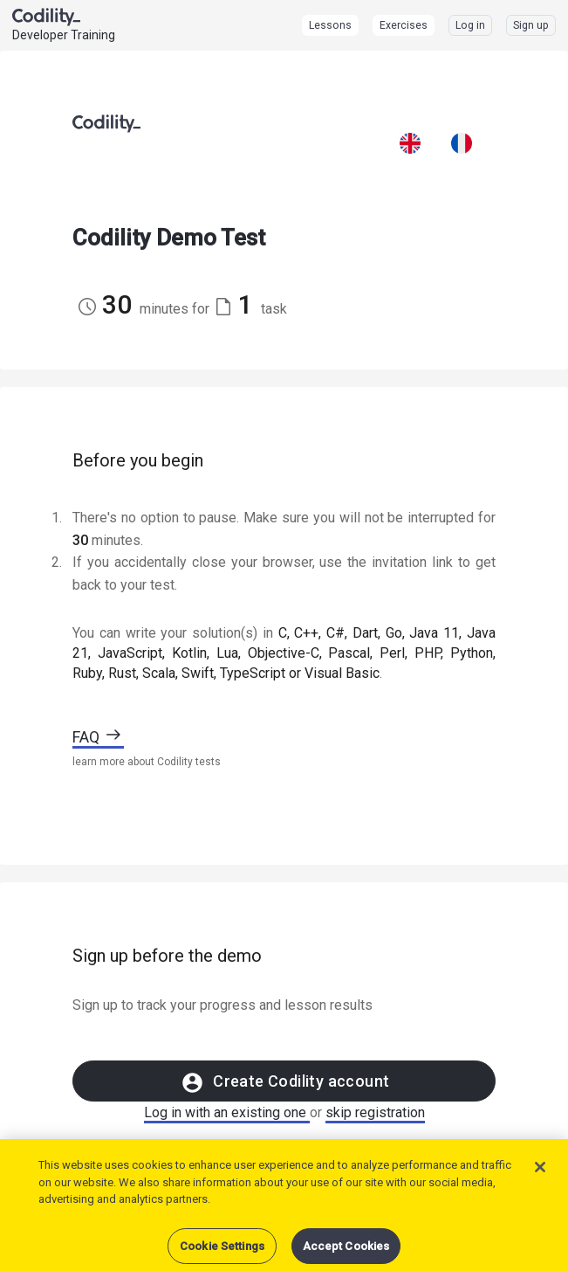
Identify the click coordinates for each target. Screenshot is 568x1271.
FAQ (98, 737)
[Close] (540, 1176)
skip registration (375, 1112)
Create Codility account (284, 1083)
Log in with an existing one (227, 1112)
